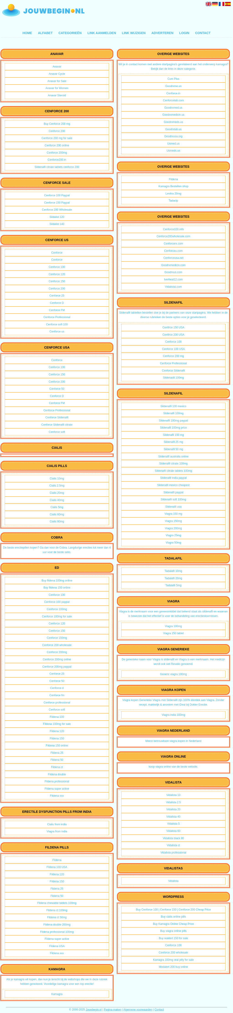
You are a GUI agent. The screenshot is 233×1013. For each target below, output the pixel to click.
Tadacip (173, 200)
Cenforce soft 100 (57, 324)
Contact (202, 33)
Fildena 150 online (57, 745)
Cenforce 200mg (57, 152)
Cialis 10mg (57, 478)
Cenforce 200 (57, 131)
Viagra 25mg (173, 535)
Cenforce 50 (56, 388)
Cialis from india (56, 824)
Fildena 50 (57, 759)
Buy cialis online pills (173, 916)
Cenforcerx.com (173, 243)
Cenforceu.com (173, 250)
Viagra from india (57, 831)
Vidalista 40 (173, 816)
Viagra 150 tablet (173, 633)
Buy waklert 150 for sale (173, 938)
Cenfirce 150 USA (173, 327)
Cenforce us (57, 331)
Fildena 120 (57, 731)
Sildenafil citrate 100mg (173, 463)
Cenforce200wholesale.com (173, 236)
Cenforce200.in (57, 159)
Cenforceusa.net (173, 257)
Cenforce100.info (173, 229)
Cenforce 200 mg (173, 356)
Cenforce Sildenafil (57, 417)
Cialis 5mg (57, 507)
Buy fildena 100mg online (57, 580)
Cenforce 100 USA (173, 349)
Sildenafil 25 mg (173, 442)
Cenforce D (57, 302)
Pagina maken (113, 1009)
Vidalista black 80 (173, 838)
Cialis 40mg (57, 500)
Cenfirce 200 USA (173, 334)
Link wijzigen (133, 33)
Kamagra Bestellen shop (173, 186)
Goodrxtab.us (173, 129)
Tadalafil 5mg (173, 585)
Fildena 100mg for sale (57, 724)
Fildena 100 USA (57, 867)
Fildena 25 (57, 752)
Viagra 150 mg (173, 513)
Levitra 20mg (173, 193)
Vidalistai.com (173, 286)
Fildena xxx (57, 795)
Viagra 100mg (173, 626)
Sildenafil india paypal (173, 477)
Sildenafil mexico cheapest (173, 485)
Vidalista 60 (173, 831)
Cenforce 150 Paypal (57, 202)
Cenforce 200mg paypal (56, 666)
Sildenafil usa (173, 506)
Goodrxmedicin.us (173, 114)
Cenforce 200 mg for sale (57, 138)
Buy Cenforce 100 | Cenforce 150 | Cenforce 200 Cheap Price (173, 909)
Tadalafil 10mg (173, 571)
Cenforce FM (57, 310)
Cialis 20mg (57, 492)
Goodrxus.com (173, 272)
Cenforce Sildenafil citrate (57, 424)
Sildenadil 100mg (173, 377)
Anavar (57, 66)
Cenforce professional (57, 702)
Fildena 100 (57, 717)
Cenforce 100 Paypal (57, 195)
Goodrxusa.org (173, 136)
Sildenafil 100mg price (173, 427)
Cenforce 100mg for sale (57, 616)
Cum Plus (173, 78)
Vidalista (173, 881)
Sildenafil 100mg (173, 413)
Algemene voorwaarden (137, 1009)
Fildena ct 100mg (56, 910)
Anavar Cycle (57, 73)
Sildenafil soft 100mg (173, 499)
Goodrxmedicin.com (173, 265)
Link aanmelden (101, 33)
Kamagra (57, 994)
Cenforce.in (173, 93)
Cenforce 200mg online (57, 659)
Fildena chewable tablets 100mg (56, 903)
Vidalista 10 (173, 795)
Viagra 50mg (173, 542)
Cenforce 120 (57, 274)
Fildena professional (57, 781)
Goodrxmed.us (173, 107)
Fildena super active (57, 788)
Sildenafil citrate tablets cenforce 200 (57, 167)
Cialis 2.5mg (56, 485)
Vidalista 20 (173, 809)
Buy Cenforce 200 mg (57, 123)
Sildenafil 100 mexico (173, 406)
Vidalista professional (173, 852)
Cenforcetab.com (173, 100)
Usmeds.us (173, 150)
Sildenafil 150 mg (173, 435)
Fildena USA (56, 946)
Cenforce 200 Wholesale (57, 209)
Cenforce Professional (56, 317)
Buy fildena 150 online (56, 587)
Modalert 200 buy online (173, 966)
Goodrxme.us (173, 86)
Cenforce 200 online (57, 145)
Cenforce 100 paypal (57, 602)
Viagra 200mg (173, 528)
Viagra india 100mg (173, 714)
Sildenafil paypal (173, 492)
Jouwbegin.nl (94, 1009)
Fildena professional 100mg (56, 931)
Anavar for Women (57, 88)
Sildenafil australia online (173, 456)
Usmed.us (173, 143)
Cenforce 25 (56, 295)
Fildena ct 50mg (56, 917)
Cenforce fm (56, 695)
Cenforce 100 (57, 267)
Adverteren (162, 33)
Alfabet (45, 33)
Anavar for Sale (57, 81)
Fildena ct (57, 767)
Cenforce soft (57, 432)
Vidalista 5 (173, 823)
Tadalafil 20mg (173, 578)
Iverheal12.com (173, 279)
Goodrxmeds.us (173, 122)
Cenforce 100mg (57, 609)
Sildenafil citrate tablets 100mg (173, 470)
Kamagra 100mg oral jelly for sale (173, 959)
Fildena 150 (57, 738)
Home (27, 33)
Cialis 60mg (57, 514)
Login (184, 33)
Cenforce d (57, 688)
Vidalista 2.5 (173, 802)
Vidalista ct (173, 845)
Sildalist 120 (57, 217)
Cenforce (57, 252)
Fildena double (57, 774)
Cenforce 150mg (57, 637)
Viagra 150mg (173, 521)
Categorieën (70, 33)
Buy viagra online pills (173, 931)
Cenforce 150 (57, 281)
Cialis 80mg (57, 521)
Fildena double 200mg (57, 924)
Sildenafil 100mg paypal (173, 420)
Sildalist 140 (57, 224)
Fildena (56, 860)
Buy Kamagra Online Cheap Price (173, 924)
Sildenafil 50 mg (173, 449)
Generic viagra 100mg (173, 674)
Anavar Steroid (57, 95)
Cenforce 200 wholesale (57, 645)
